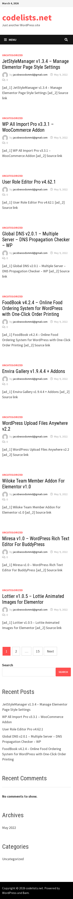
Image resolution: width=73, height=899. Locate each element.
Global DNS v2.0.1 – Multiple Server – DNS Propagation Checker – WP (36, 239)
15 (38, 651)
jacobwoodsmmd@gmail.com (30, 74)
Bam (26, 893)
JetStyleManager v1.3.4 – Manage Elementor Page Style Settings (35, 64)
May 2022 (9, 827)
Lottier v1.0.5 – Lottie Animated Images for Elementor (33, 599)
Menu (10, 40)
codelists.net (27, 17)
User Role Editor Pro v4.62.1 (29, 182)
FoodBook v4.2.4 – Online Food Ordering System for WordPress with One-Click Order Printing (32, 308)
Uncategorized (12, 55)
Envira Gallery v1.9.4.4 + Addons (33, 371)
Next (50, 651)
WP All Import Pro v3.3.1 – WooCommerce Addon (28, 127)
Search (7, 665)
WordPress (9, 893)
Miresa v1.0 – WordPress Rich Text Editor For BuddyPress (35, 541)
